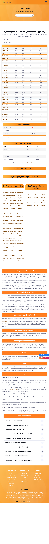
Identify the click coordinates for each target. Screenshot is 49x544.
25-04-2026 (5, 55)
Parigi (12, 286)
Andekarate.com (14, 430)
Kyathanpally (6, 278)
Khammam (6, 233)
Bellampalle (6, 257)
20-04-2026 (5, 68)
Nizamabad (20, 230)
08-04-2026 (5, 97)
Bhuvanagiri (20, 257)
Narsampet (6, 281)
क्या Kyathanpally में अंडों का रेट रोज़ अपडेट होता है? (15, 483)
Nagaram (13, 291)
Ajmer (24, 518)
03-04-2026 (5, 109)
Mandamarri (20, 261)
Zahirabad (5, 249)
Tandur (20, 249)
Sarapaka (20, 296)
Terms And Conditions (11, 518)
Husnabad (5, 298)
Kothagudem (20, 243)
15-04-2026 (5, 80)
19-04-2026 (5, 70)
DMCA (11, 526)
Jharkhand (29, 238)
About (11, 514)
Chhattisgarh (44, 232)
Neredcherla (6, 291)
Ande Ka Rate (29, 542)
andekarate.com (6, 362)
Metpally (20, 246)
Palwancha (13, 243)
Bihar (36, 232)
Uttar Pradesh (30, 245)
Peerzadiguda (6, 264)
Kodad (12, 251)
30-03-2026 (5, 119)
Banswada (13, 284)
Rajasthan (29, 243)
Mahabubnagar (7, 236)
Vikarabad (5, 261)
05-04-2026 (5, 104)
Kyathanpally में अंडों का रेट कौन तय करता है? (14, 470)
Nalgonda (12, 236)
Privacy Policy (11, 520)
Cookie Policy (11, 516)
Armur (19, 251)
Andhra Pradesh (31, 232)
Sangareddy (13, 246)
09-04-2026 (5, 95)
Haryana (43, 235)
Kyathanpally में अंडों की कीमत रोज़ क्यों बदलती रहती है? (16, 465)
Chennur (13, 301)
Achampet (5, 301)
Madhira (13, 293)
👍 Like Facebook (43, 354)
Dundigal (20, 271)
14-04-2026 (5, 82)
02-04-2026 (5, 112)
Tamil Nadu (36, 243)
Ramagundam (20, 233)
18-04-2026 (5, 73)
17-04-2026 (5, 75)
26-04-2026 (5, 53)
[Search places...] (24, 15)
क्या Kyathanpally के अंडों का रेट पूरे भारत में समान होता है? (16, 487)
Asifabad (6, 293)
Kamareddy (6, 243)
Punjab (43, 240)
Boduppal (5, 266)
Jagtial (20, 238)
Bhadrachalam (14, 264)
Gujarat (36, 235)
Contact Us (11, 522)
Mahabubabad (14, 269)
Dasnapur (12, 296)
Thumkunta (20, 286)
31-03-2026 (5, 117)
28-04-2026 (5, 48)
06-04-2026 (5, 102)
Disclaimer (11, 524)
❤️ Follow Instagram (44, 357)
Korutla (13, 249)
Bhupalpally (20, 269)
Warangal (13, 230)
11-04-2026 (5, 90)
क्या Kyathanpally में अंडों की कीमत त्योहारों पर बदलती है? (16, 496)
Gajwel (20, 291)
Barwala (24, 514)
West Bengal (44, 245)
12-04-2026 (5, 87)
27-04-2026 (5, 51)
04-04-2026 (5, 107)
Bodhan (6, 246)
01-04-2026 (5, 114)
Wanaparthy (13, 254)
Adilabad (20, 236)
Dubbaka (20, 281)
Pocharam (12, 298)
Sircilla (20, 241)
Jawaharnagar (14, 266)
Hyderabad (6, 230)
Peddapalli (13, 271)
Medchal (13, 274)
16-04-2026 (5, 77)
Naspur (20, 278)
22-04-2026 (5, 63)
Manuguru (12, 278)
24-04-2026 (5, 58)
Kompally (6, 296)
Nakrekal (6, 284)
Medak (20, 266)
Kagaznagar (20, 254)
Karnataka (36, 238)
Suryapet (6, 238)
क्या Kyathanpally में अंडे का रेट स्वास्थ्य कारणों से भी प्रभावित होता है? (18, 500)
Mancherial (13, 241)
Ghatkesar (20, 293)
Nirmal (5, 241)
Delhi (29, 235)
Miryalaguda (13, 238)
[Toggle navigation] (46, 2)
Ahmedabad (24, 516)
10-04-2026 (5, 92)
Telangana (43, 243)
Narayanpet (6, 271)
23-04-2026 (5, 60)
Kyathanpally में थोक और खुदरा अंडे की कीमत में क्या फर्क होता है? (18, 479)
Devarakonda (13, 281)
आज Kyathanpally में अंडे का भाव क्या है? (13, 461)
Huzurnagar (6, 274)
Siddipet (20, 301)
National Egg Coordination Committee (27, 163)
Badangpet (6, 251)
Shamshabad (6, 269)
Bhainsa (20, 264)
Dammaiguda (20, 298)
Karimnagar (13, 233)
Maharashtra (30, 240)
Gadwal (6, 254)
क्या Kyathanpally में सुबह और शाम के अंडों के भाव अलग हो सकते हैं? (18, 474)
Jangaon (13, 261)
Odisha (36, 240)
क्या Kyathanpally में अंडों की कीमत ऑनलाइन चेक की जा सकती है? (18, 492)
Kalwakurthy (20, 284)
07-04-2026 (5, 99)
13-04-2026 (5, 85)
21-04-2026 (5, 65)
